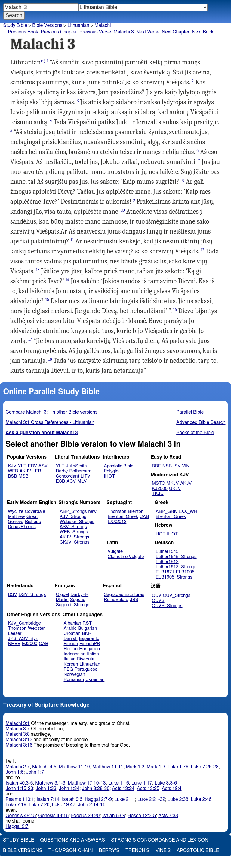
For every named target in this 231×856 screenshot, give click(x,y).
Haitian (71, 649)
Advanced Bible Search (200, 422)
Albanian (72, 623)
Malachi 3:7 (18, 728)
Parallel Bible (190, 412)
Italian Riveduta (79, 659)
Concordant (67, 476)
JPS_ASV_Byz (23, 638)
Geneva (15, 521)
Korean (71, 664)
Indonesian (75, 654)
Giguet (62, 594)
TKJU (158, 493)
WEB (13, 471)
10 (123, 210)
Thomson (117, 511)
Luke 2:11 (124, 799)
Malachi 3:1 (18, 723)
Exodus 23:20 (85, 815)
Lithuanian (78, 25)
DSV (12, 594)
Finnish (71, 643)
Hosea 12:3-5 (142, 815)
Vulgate (115, 551)
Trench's (137, 850)
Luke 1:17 (141, 783)
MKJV (172, 483)
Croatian (72, 633)
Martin (62, 599)
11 (72, 240)
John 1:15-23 (19, 788)
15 (47, 299)
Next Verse (147, 32)
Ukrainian (94, 679)
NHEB (14, 643)
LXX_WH (188, 511)
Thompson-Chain (70, 850)
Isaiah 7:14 (48, 799)
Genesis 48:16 (53, 815)
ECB (60, 481)
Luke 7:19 (16, 804)
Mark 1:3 (156, 766)
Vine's (163, 850)
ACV (71, 481)
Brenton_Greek (123, 516)
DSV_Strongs (32, 594)
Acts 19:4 (172, 788)
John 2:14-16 (92, 804)
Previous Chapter (59, 32)
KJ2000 (160, 488)
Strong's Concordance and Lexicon (159, 840)
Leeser (14, 633)
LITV (85, 476)
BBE (156, 466)
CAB (144, 516)
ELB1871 (165, 572)
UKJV (175, 488)
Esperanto (89, 638)
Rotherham (80, 471)
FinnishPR (89, 643)
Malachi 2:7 (18, 766)
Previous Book (23, 32)
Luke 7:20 (39, 804)
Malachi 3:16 (19, 745)
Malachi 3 (123, 32)
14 (67, 279)
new (92, 511)
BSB (12, 476)
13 (37, 269)
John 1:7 (35, 772)
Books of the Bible (195, 432)
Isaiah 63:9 (113, 815)
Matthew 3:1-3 (50, 783)
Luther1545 (167, 551)
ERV (32, 466)
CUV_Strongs (176, 595)
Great (32, 516)
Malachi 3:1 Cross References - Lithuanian (50, 422)
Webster (36, 628)
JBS (134, 599)
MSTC (158, 483)
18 (50, 359)
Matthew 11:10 (74, 766)
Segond (77, 599)
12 (202, 249)
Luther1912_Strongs (176, 567)
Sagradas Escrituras (124, 594)
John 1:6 (15, 772)
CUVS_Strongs (167, 606)
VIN (185, 466)
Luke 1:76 (178, 766)
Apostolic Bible (198, 850)
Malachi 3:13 (19, 739)
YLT (22, 466)
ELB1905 (185, 572)
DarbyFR (80, 594)
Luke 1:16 (118, 783)
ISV (176, 466)
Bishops (33, 521)
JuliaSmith (76, 466)
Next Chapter (175, 32)
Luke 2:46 (201, 799)
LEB (36, 471)
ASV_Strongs (73, 527)
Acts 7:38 (168, 815)
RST (87, 623)
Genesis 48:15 (21, 815)
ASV (43, 466)
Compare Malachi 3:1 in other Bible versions (52, 412)
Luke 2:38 (178, 799)
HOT (160, 534)
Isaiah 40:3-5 (19, 783)
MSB (23, 476)
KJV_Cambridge (24, 623)
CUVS (158, 600)
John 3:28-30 (95, 788)
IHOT (109, 476)
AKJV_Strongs (74, 537)
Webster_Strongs (77, 521)
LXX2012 (117, 521)
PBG (68, 669)
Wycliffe (15, 511)
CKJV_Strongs (74, 542)
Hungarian (89, 649)
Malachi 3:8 (18, 734)
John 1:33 (46, 788)
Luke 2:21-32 (151, 799)
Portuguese (86, 669)
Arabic (70, 628)
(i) (43, 61)
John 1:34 (69, 788)
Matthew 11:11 (107, 766)
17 (30, 339)
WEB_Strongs (74, 532)
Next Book (203, 32)
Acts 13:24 (123, 788)
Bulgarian (87, 628)
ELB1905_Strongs (174, 577)
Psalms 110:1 (20, 799)
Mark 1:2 (135, 766)
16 (175, 309)
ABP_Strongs (73, 511)
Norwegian (74, 674)
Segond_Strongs (72, 605)
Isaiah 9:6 (72, 799)
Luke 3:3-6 (166, 783)
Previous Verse (95, 32)
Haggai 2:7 (17, 826)
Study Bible (15, 25)
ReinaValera (116, 599)
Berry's (109, 850)
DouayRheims (22, 527)
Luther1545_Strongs (176, 556)
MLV (82, 481)
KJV (12, 466)
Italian (93, 654)
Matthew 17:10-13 (87, 783)
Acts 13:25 (148, 788)
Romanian (74, 679)
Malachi (102, 25)
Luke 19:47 (63, 804)
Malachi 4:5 (44, 766)
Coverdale (35, 511)
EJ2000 (29, 643)
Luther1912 (167, 562)
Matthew (16, 516)
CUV (157, 595)
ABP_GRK (166, 511)
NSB (167, 466)
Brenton (135, 511)
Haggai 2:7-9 (98, 799)
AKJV (25, 471)
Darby (62, 471)
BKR (86, 633)
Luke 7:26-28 (204, 766)
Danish (71, 638)
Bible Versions (47, 25)
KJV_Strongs (73, 516)
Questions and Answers (72, 840)
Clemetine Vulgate (126, 556)
